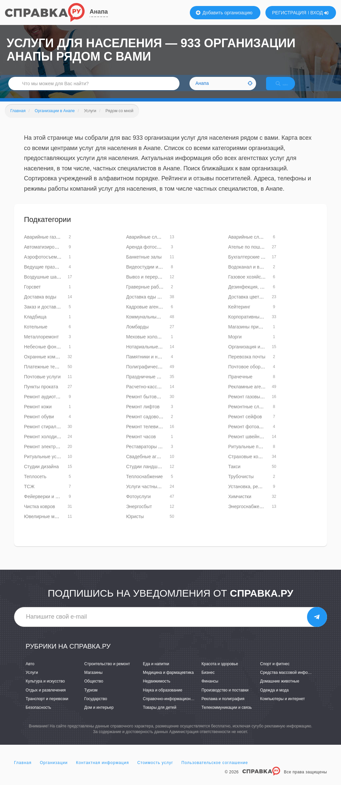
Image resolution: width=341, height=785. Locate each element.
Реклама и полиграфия (222, 705)
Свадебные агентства (149, 463)
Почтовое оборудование (254, 373)
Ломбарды (137, 333)
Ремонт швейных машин (254, 443)
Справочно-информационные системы (179, 705)
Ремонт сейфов (245, 423)
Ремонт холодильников (49, 443)
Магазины (93, 679)
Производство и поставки (224, 697)
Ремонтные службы (249, 413)
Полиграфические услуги (153, 373)
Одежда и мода (274, 697)
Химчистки (239, 503)
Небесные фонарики (46, 353)
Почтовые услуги (42, 383)
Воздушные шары (43, 284)
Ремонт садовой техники (152, 423)
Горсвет (32, 293)
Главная (23, 769)
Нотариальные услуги (149, 353)
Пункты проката (41, 393)
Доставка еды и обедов (151, 303)
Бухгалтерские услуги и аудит (260, 264)
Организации (54, 769)
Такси (234, 473)
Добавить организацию (224, 12)
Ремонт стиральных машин (53, 433)
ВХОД (319, 12)
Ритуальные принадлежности (260, 453)
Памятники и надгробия (151, 363)
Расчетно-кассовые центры (155, 393)
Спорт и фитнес (275, 671)
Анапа (99, 11)
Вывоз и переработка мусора (157, 284)
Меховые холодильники (151, 343)
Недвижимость (156, 688)
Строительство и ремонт (107, 671)
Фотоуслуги (138, 503)
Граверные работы (146, 293)
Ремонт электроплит (46, 453)
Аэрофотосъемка (43, 264)
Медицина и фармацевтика (168, 679)
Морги (234, 343)
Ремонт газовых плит (251, 403)
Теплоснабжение (144, 483)
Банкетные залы (144, 264)
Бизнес (207, 679)
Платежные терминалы (49, 373)
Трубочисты (241, 483)
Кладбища (35, 323)
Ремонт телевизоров (148, 433)
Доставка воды (40, 303)
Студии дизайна (41, 473)
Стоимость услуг (155, 769)
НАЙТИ (288, 88)
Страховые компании (251, 463)
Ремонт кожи (38, 413)
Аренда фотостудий (147, 254)
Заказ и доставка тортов (50, 313)
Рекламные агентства (251, 393)
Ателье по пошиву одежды (256, 254)
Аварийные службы (147, 244)
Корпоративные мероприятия (260, 323)
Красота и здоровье (219, 671)
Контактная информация (102, 769)
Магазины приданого (250, 333)
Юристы (135, 523)
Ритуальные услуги (45, 463)
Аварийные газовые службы (54, 244)
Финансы (209, 688)
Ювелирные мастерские (50, 523)
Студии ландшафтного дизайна (160, 473)
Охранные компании (46, 363)
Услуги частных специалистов (158, 493)
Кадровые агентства (148, 313)
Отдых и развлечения (46, 697)
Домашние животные (279, 688)
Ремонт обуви (39, 423)
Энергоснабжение (247, 513)
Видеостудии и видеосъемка (157, 274)
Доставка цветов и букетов (257, 303)
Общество (93, 688)
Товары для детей (159, 714)
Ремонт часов (141, 443)
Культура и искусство (45, 688)
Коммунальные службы (151, 323)
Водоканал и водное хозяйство (261, 274)
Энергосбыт (139, 513)
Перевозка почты (246, 363)
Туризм (91, 697)
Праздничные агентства (152, 383)
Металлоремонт (41, 343)
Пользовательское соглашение (214, 769)
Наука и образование (162, 697)
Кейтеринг (239, 313)
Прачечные (240, 383)
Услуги (32, 679)
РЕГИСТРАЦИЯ (289, 12)
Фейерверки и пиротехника (53, 503)
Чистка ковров (39, 513)
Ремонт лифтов (143, 413)
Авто (30, 671)
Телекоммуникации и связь (226, 714)
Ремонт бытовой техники (153, 403)
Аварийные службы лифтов (258, 244)
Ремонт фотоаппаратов (253, 433)
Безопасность (38, 714)
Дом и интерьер (99, 714)
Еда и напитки (156, 671)
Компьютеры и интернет (282, 705)
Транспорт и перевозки (47, 705)
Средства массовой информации (291, 679)
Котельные (35, 333)
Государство (95, 705)
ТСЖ (29, 493)
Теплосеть (35, 483)
